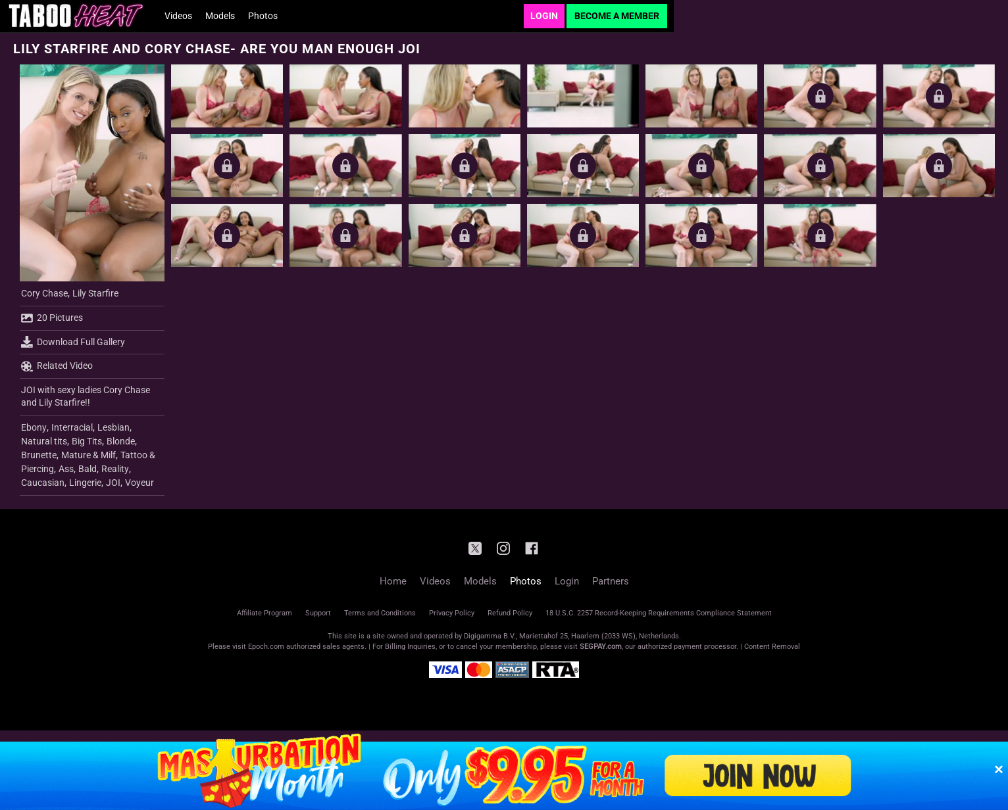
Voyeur (139, 482)
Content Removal (772, 646)
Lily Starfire (95, 293)
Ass (66, 469)
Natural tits (44, 441)
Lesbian (113, 427)
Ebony (34, 427)
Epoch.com (266, 646)
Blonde (121, 441)
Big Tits (87, 441)
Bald (87, 469)
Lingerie (85, 482)
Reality (115, 469)
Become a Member (616, 16)
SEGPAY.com (601, 646)
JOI (113, 482)
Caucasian (42, 482)
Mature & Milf (88, 455)
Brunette (39, 455)
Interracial (72, 427)
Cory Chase (44, 293)
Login (544, 16)
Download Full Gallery (73, 342)
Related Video (57, 366)
